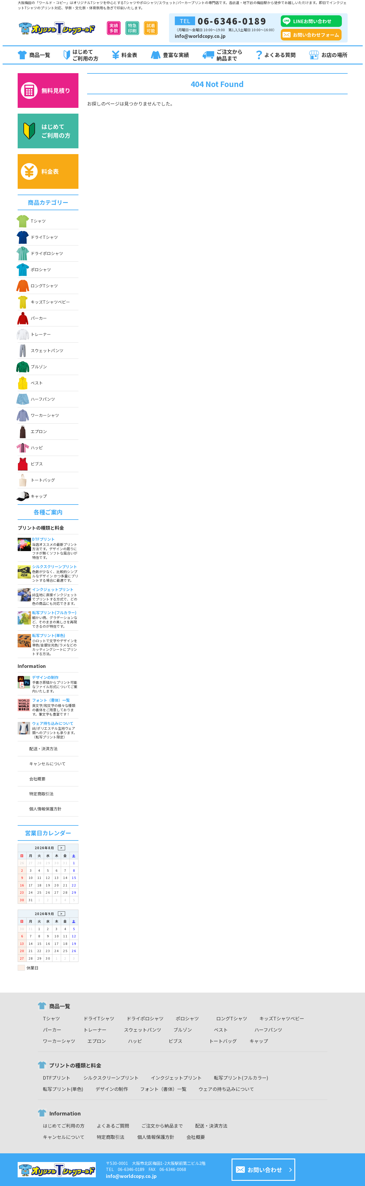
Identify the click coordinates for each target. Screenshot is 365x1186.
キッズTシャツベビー (44, 301)
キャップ (32, 496)
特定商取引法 (41, 794)
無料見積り (45, 90)
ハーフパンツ (36, 399)
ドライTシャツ (38, 237)
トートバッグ (36, 480)
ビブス (30, 463)
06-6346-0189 (221, 20)
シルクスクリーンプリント (111, 1077)
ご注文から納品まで (223, 55)
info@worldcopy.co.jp (200, 35)
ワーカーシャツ (38, 415)
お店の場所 (328, 55)
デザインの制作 (112, 1088)
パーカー (32, 318)
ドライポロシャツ (40, 253)
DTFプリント (56, 1077)
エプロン (32, 431)
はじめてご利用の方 (81, 55)
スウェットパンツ (40, 350)
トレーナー (34, 334)
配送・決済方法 (43, 748)
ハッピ (30, 447)
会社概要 (37, 779)
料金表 (124, 55)
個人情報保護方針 (45, 809)
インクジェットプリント (176, 1077)
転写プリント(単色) (63, 1088)
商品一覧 (34, 55)
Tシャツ (32, 221)
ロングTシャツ (38, 286)
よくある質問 (276, 55)
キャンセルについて (47, 763)
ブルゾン (32, 366)
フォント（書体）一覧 (163, 1088)
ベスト (30, 382)
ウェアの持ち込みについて (226, 1088)
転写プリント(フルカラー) (241, 1077)
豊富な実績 (170, 55)
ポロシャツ (34, 269)
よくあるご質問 (113, 1125)
